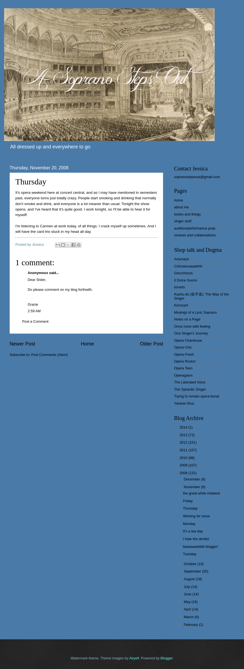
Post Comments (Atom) (49, 355)
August (190, 579)
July (187, 587)
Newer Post (22, 344)
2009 (184, 465)
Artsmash (181, 259)
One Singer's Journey (191, 333)
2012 (184, 442)
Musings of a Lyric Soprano (195, 312)
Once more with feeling (192, 326)
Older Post (151, 344)
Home (87, 344)
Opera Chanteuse (188, 340)
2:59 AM (34, 311)
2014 (184, 427)
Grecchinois (183, 273)
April (188, 609)
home (178, 200)
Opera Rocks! (185, 361)
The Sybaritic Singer (190, 389)
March (189, 617)
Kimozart (181, 305)
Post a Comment (35, 321)
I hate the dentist (196, 539)
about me (181, 207)
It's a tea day (193, 531)
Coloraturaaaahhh (188, 266)
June (188, 594)
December (192, 479)
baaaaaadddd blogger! (200, 546)
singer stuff (182, 221)
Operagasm (183, 375)
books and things (187, 214)
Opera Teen (183, 368)
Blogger (167, 658)
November (192, 487)
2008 (184, 473)
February (191, 625)
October (190, 564)
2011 (184, 450)
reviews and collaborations (195, 235)
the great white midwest (201, 493)
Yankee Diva (184, 403)
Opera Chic (183, 347)
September (193, 571)
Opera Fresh (184, 354)
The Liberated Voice (190, 382)
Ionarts (179, 287)
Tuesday (189, 554)
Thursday (190, 508)
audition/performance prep (194, 228)
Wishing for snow (196, 516)
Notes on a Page (187, 319)
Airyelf (134, 658)
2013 (184, 435)
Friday (188, 501)
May (187, 602)
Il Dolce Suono (185, 280)
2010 (184, 458)
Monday (189, 524)
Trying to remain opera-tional (196, 396)
